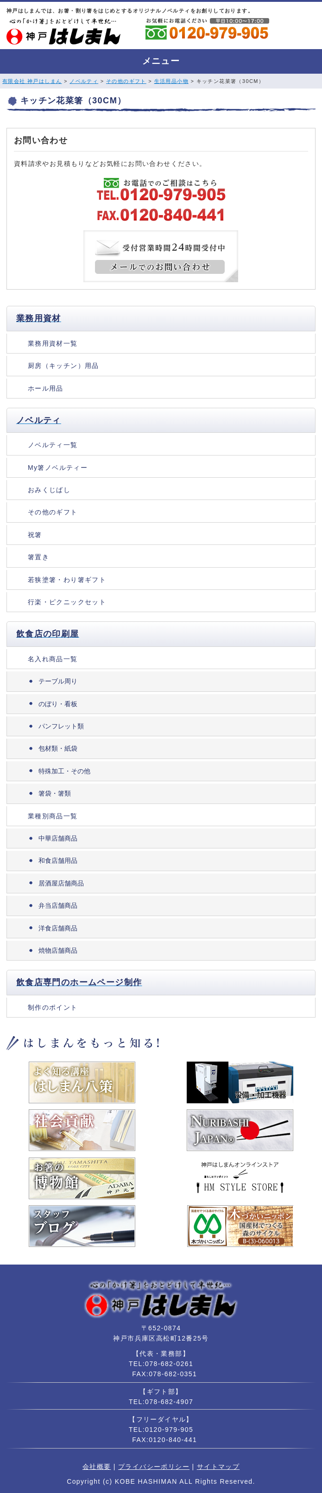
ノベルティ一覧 (53, 445)
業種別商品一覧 (53, 816)
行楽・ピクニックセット (67, 602)
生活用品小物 (171, 81)
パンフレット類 (61, 726)
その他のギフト (126, 81)
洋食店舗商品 (57, 928)
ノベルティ (83, 81)
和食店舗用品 (57, 860)
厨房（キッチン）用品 (63, 365)
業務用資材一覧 (53, 343)
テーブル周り (57, 681)
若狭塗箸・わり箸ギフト (67, 579)
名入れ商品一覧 (53, 659)
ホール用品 (45, 388)
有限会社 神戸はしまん (32, 81)
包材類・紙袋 (57, 748)
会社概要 (96, 1466)
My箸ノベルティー (58, 467)
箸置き (38, 557)
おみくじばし (49, 489)
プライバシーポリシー (153, 1466)
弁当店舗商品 (57, 905)
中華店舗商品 (57, 838)
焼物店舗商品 (57, 950)
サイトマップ (218, 1466)
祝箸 (35, 534)
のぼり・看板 (57, 704)
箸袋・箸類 (54, 793)
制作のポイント (53, 1007)
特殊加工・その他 (64, 771)
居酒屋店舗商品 (61, 883)
